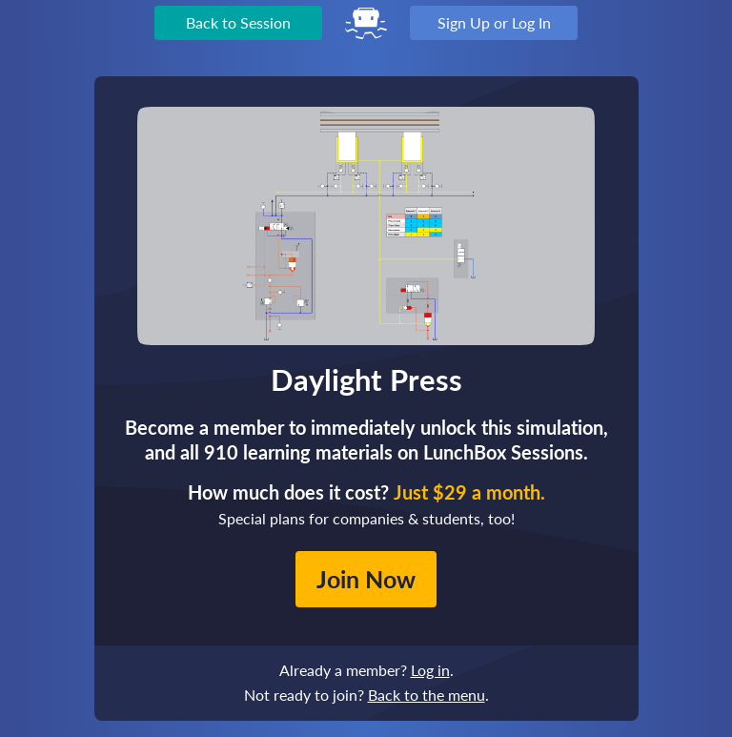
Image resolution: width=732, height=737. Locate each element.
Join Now (366, 578)
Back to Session (238, 22)
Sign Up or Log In (494, 22)
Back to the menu (426, 695)
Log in (430, 670)
